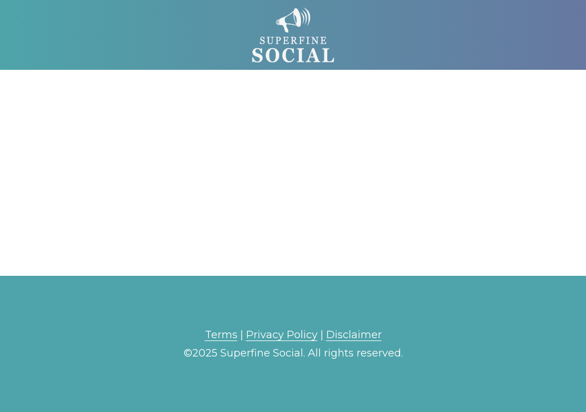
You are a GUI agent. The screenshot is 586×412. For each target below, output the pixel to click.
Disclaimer (354, 334)
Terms (221, 334)
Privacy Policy (282, 334)
